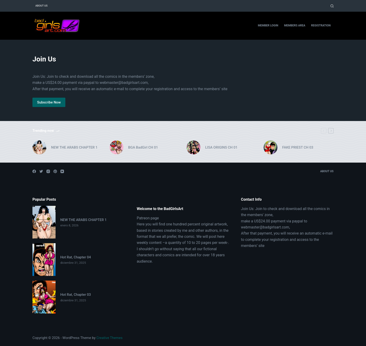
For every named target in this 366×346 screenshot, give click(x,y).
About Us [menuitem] (41, 5)
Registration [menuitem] (321, 25)
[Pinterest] (55, 171)
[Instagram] (48, 171)
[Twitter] (41, 171)
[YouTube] (62, 171)
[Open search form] (332, 5)
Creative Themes (109, 338)
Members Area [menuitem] (294, 25)
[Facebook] (34, 171)
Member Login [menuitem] (268, 25)
